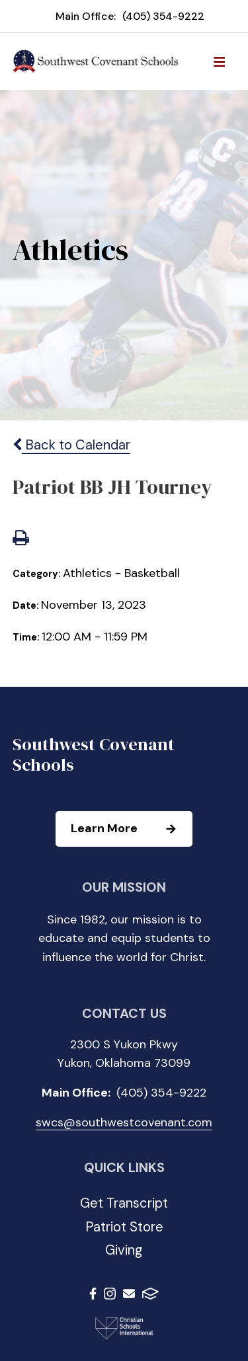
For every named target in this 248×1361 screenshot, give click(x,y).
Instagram (110, 1294)
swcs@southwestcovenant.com (124, 1122)
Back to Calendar (71, 444)
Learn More (131, 828)
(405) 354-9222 (163, 16)
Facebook (93, 1294)
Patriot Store (124, 1226)
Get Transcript (124, 1203)
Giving (124, 1250)
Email (129, 1294)
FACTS (150, 1294)
